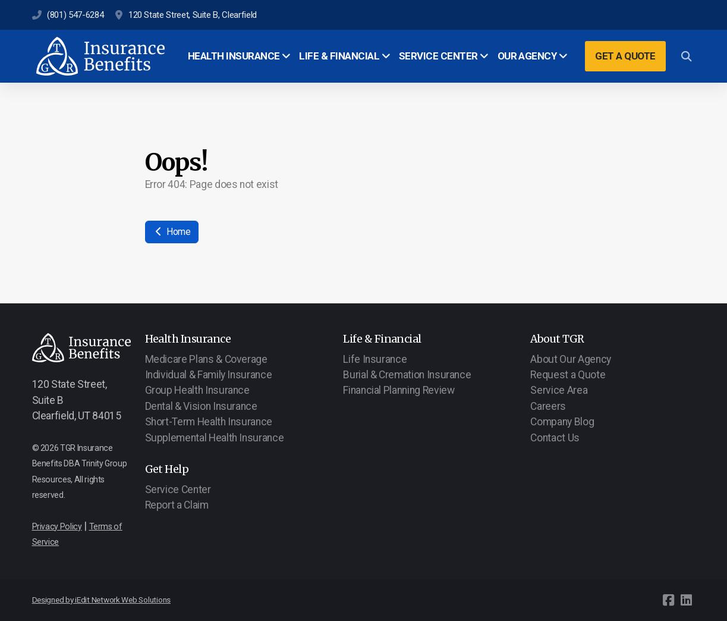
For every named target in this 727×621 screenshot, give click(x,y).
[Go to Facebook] (669, 600)
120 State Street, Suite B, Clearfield (192, 15)
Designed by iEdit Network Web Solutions (101, 599)
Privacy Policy (57, 526)
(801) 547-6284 (75, 15)
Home (172, 231)
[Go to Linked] (686, 600)
